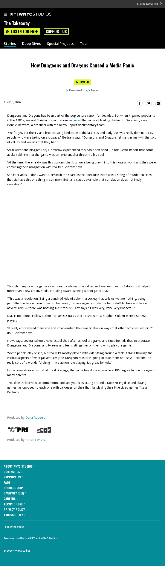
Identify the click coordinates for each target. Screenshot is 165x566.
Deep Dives (31, 43)
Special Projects (60, 43)
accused (75, 120)
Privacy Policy (15, 509)
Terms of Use (14, 504)
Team (84, 43)
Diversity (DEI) (15, 493)
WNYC (41, 440)
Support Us (56, 31)
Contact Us (13, 471)
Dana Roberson (36, 417)
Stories (10, 43)
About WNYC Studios (19, 466)
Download (74, 90)
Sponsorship (15, 487)
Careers (11, 498)
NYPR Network (149, 4)
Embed (92, 90)
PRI (27, 440)
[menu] (5, 15)
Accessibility (14, 515)
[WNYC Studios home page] (36, 14)
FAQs (8, 482)
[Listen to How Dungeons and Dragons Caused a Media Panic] (82, 82)
